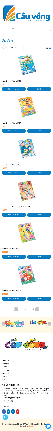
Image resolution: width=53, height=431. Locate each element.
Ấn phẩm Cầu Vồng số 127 (11, 123)
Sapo (31, 426)
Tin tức (4, 376)
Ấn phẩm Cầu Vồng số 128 (11, 81)
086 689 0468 (8, 401)
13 (33, 309)
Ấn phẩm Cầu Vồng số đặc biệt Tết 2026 (16, 207)
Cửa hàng (5, 370)
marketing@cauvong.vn (12, 398)
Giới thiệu (5, 363)
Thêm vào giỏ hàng (13, 89)
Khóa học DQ (6, 373)
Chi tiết (39, 89)
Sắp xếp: (4, 48)
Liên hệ (4, 379)
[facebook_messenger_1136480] (48, 426)
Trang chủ (5, 360)
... (29, 309)
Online (4, 367)
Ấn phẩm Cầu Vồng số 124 (11, 291)
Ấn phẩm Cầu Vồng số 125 (11, 249)
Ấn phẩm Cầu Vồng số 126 (11, 165)
